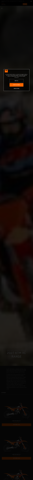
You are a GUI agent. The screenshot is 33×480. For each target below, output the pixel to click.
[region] (16, 80)
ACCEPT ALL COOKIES (16, 85)
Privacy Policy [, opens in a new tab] (15, 77)
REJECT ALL (16, 80)
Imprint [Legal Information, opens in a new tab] (18, 77)
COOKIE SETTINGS (16, 88)
